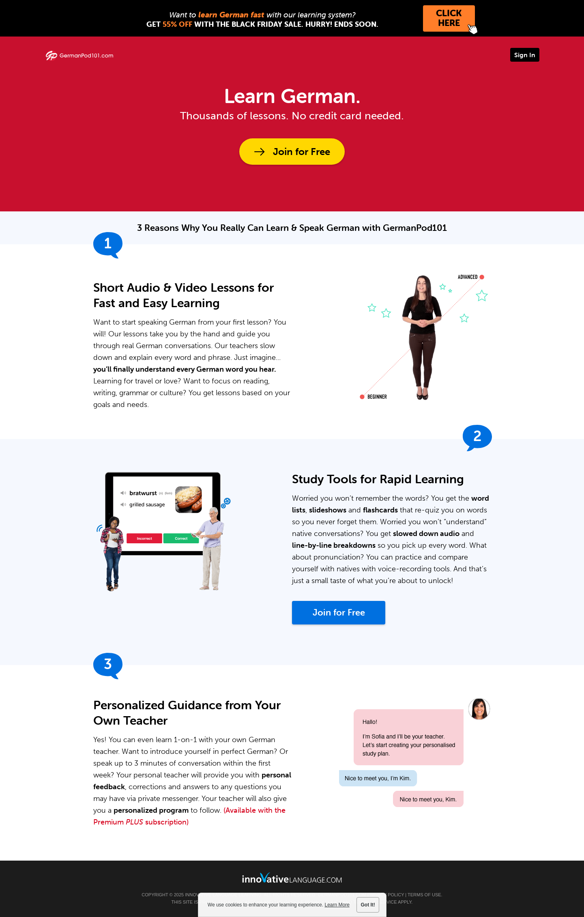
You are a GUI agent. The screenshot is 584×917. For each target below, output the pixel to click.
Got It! (368, 905)
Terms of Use (424, 894)
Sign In (524, 55)
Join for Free (301, 151)
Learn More (336, 905)
